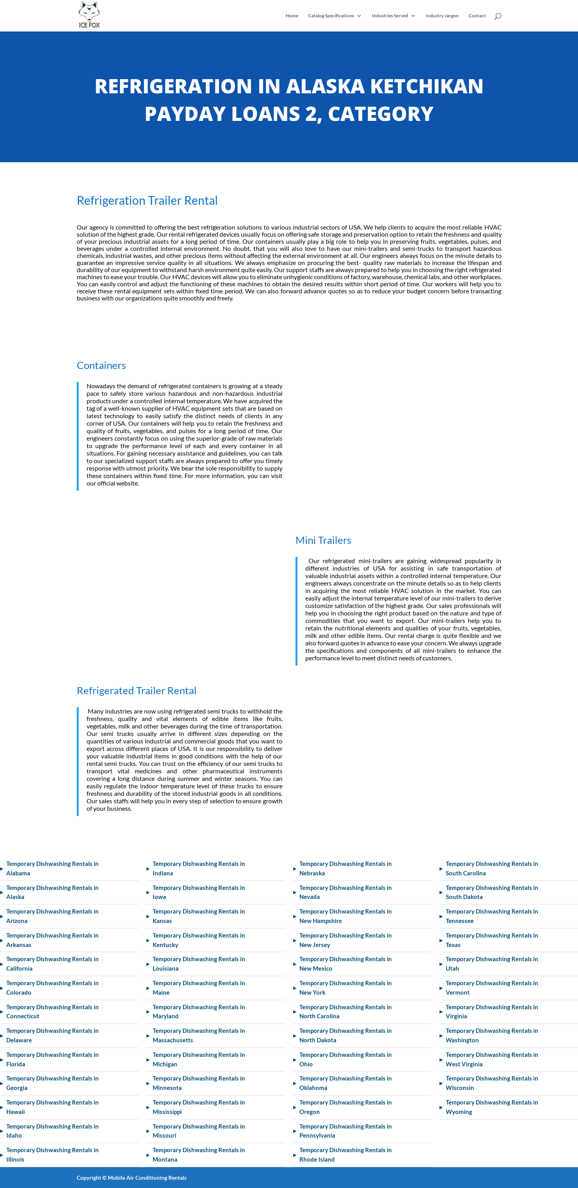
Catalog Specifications (331, 16)
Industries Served (390, 16)
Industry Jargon (442, 16)
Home (292, 16)
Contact (477, 16)
